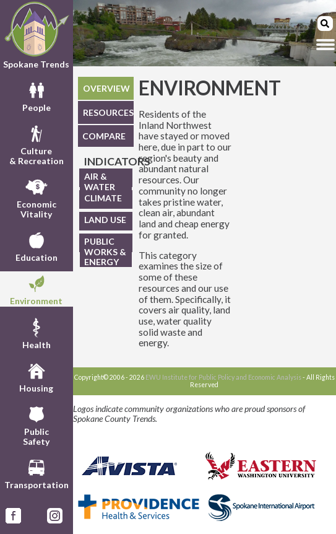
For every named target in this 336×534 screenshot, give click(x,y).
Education (36, 245)
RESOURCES (108, 112)
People (36, 95)
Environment (36, 288)
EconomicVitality (36, 197)
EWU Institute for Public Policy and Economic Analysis (223, 377)
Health (36, 332)
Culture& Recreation (36, 143)
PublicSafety (36, 424)
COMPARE (104, 136)
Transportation (36, 472)
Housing (36, 376)
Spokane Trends (36, 35)
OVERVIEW (106, 88)
